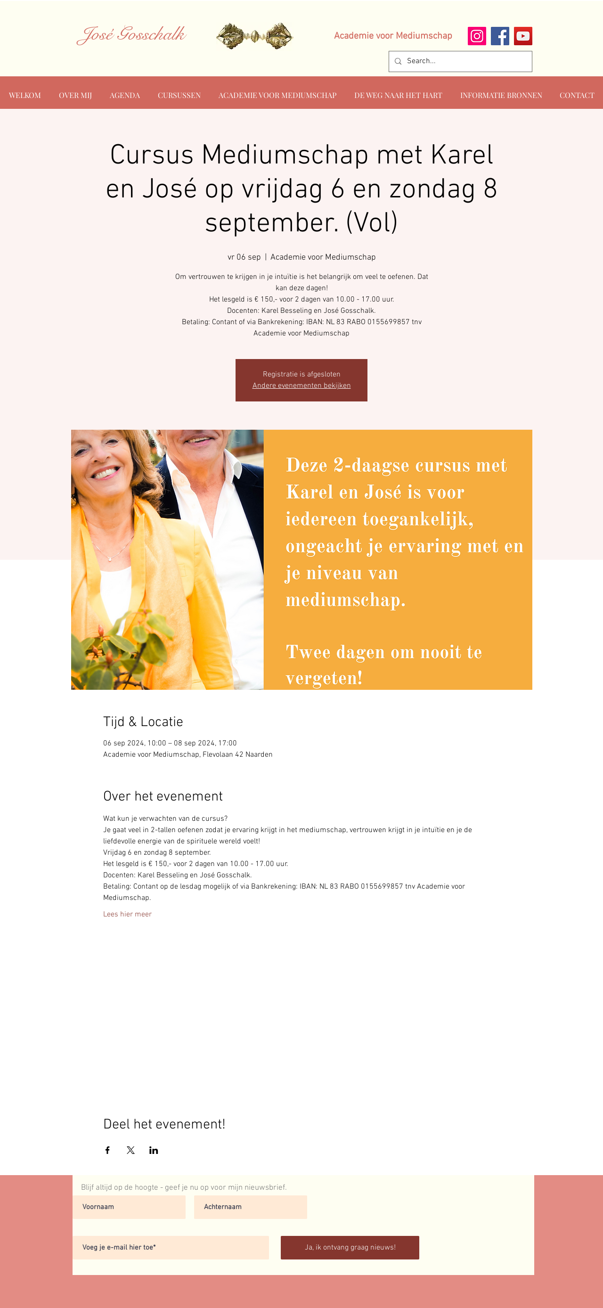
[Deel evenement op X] (130, 1150)
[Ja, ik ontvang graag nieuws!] (350, 1247)
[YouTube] (523, 36)
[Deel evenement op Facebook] (107, 1150)
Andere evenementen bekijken (302, 386)
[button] (501, 91)
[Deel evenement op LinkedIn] (153, 1150)
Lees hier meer (127, 914)
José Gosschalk (132, 34)
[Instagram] (477, 36)
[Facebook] (500, 36)
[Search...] (459, 61)
